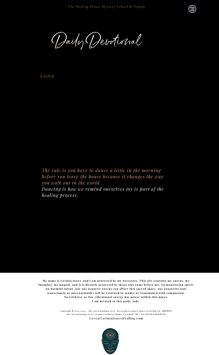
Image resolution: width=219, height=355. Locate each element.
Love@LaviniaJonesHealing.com (116, 318)
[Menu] (192, 9)
